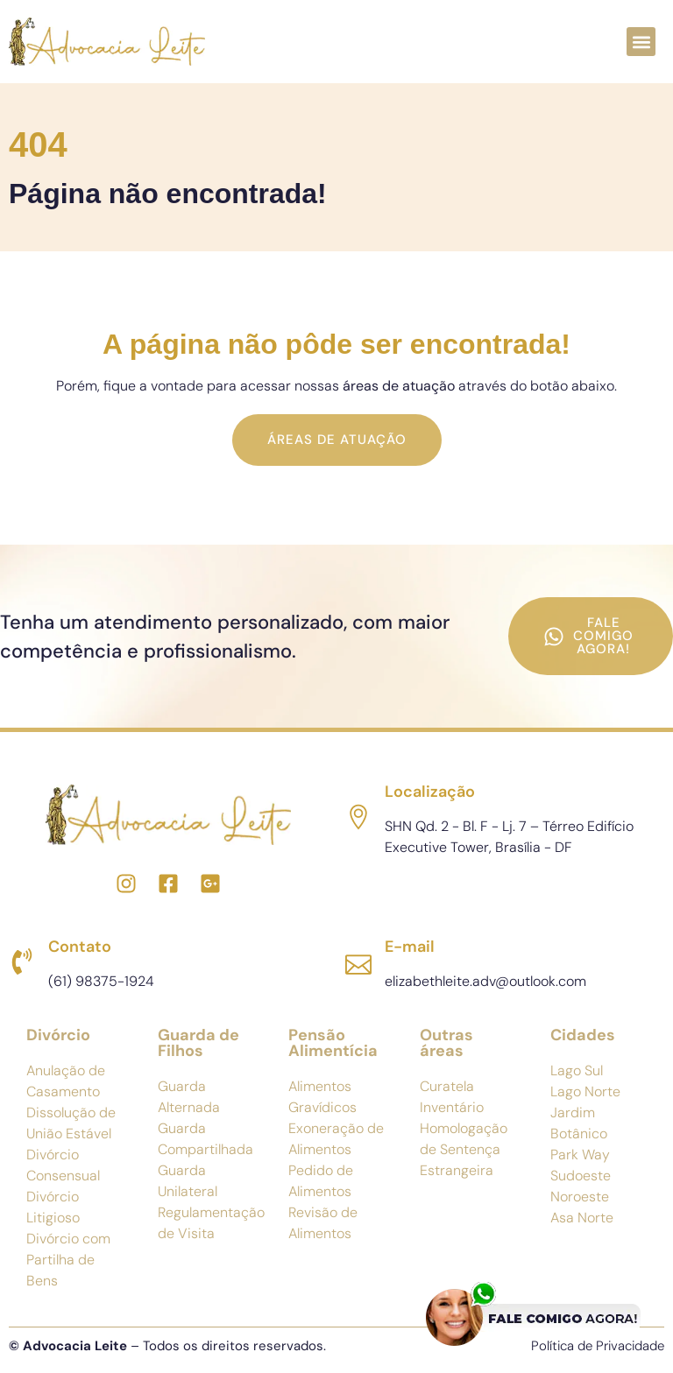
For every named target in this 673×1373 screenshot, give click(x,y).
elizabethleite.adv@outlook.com (485, 981)
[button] (641, 41)
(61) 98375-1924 (101, 981)
